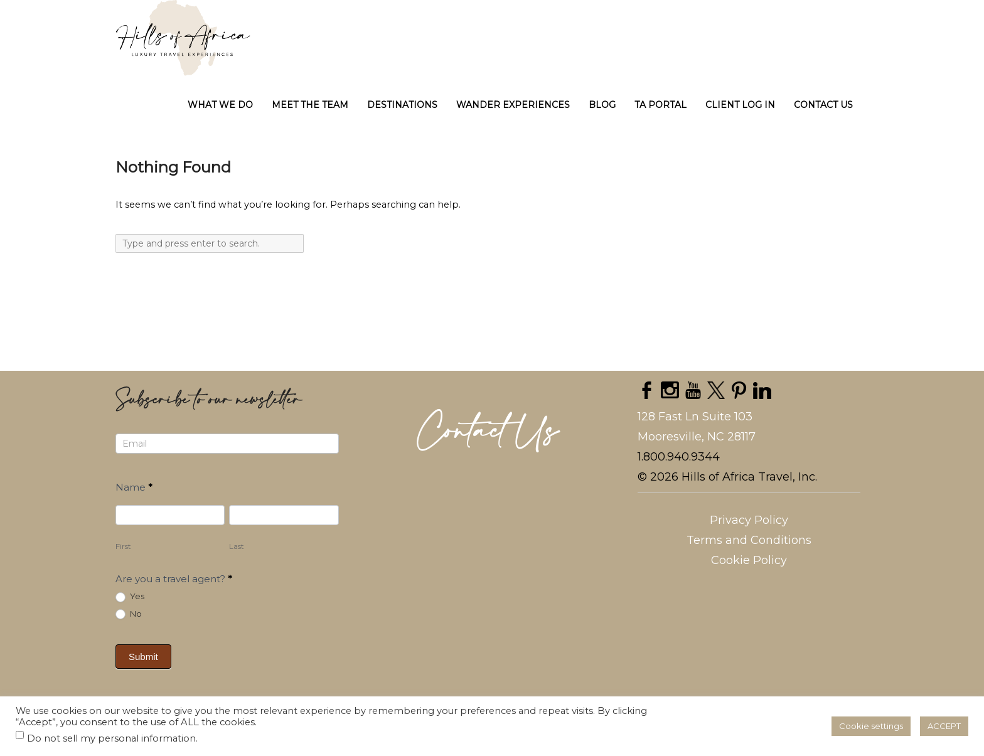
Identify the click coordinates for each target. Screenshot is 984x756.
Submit (143, 656)
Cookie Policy (749, 560)
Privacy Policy (749, 520)
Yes (129, 596)
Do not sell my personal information (111, 738)
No (128, 614)
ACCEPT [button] (944, 726)
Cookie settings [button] (871, 726)
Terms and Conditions (749, 540)
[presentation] (324, 662)
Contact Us (488, 432)
